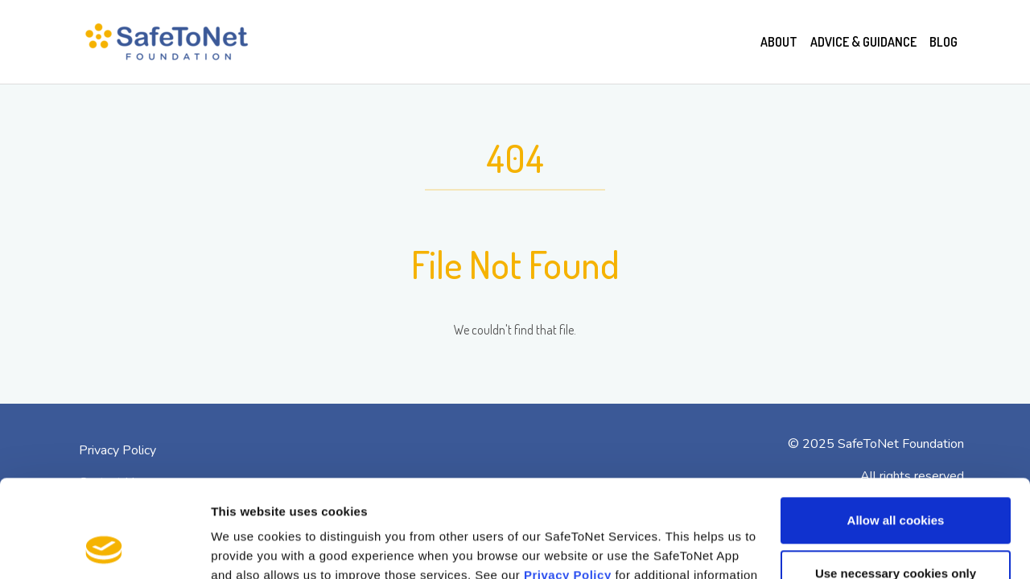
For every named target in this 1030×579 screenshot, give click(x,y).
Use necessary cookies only (895, 481)
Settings (235, 547)
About (778, 42)
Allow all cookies (896, 429)
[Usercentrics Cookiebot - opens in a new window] (104, 548)
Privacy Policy (568, 484)
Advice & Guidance (863, 42)
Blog (943, 42)
